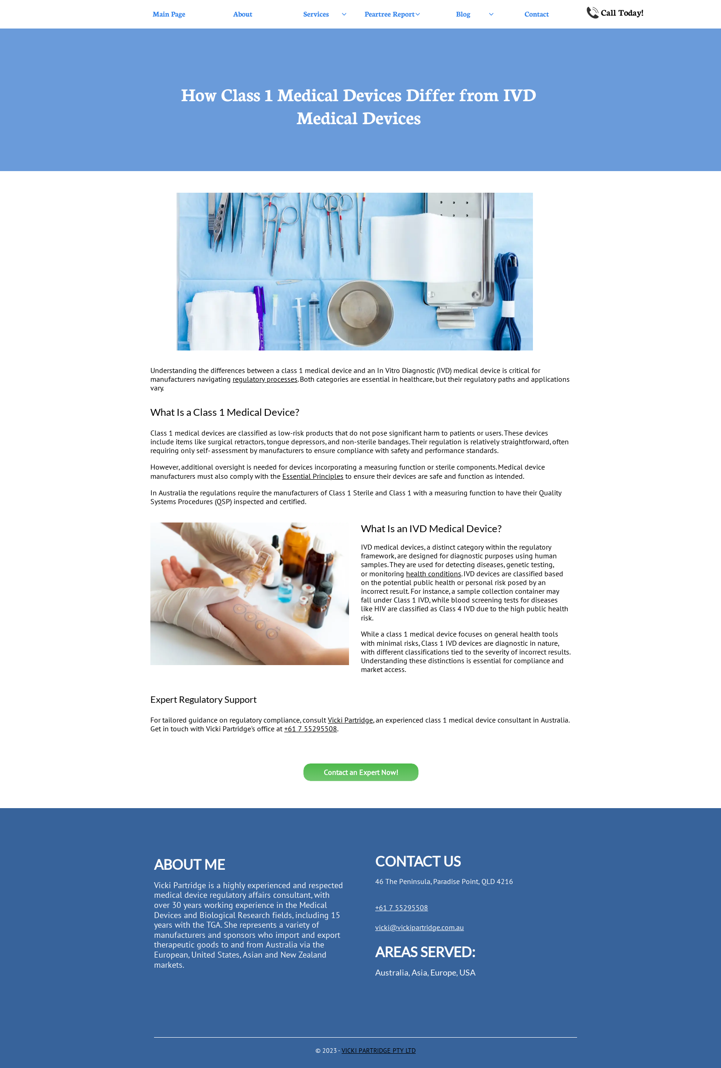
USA (467, 972)
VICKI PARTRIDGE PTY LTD (379, 1050)
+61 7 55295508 (310, 728)
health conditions (433, 573)
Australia (391, 972)
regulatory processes (265, 379)
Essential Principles (312, 476)
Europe (443, 972)
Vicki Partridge (350, 719)
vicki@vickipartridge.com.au (419, 927)
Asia (419, 972)
